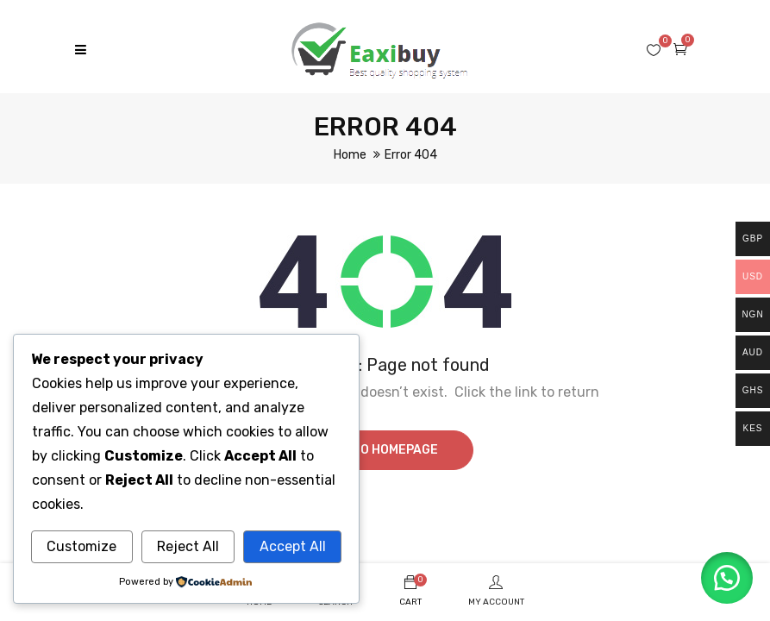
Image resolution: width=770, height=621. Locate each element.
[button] (727, 578)
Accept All (293, 546)
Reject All (188, 546)
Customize (81, 546)
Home (350, 154)
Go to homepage (385, 449)
